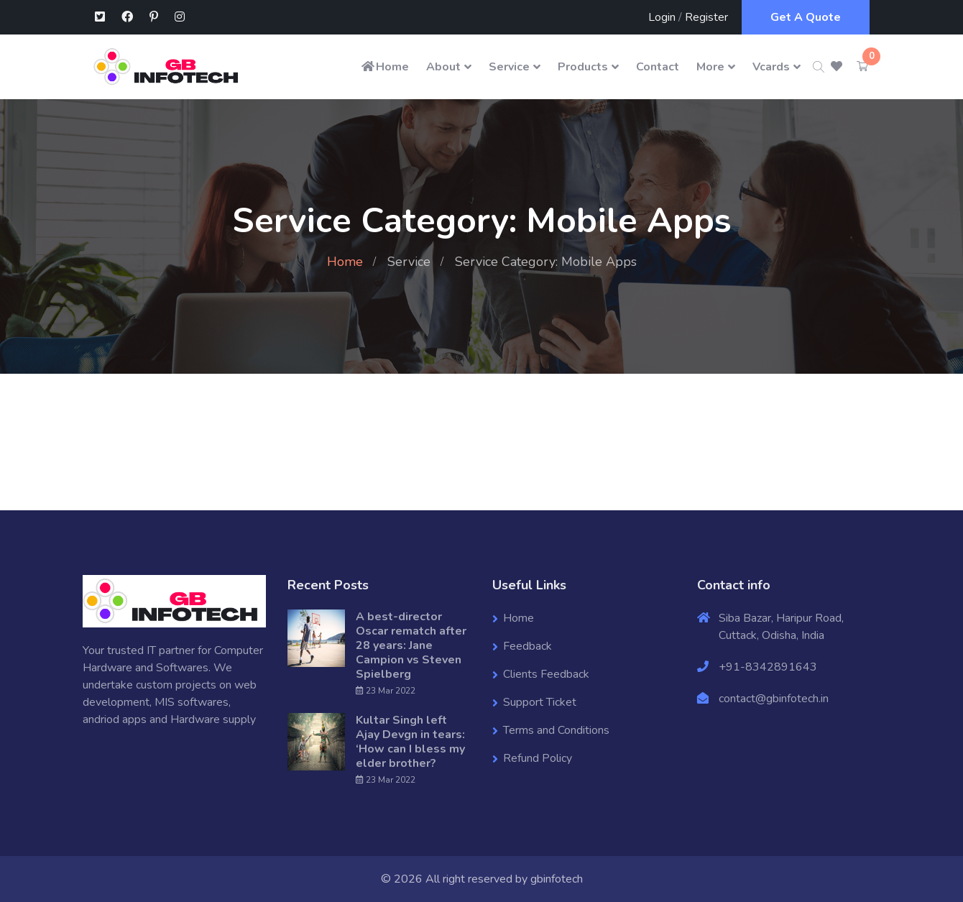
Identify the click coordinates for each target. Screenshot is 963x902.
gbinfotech (556, 879)
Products (583, 67)
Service (509, 67)
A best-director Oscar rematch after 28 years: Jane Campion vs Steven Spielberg (411, 645)
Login (662, 17)
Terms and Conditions (556, 730)
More (710, 67)
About (443, 67)
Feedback (527, 646)
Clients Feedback (546, 674)
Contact (657, 67)
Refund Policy (537, 758)
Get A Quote (805, 17)
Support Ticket (539, 702)
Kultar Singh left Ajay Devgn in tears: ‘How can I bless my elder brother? (410, 741)
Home (384, 67)
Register (706, 17)
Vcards (771, 67)
